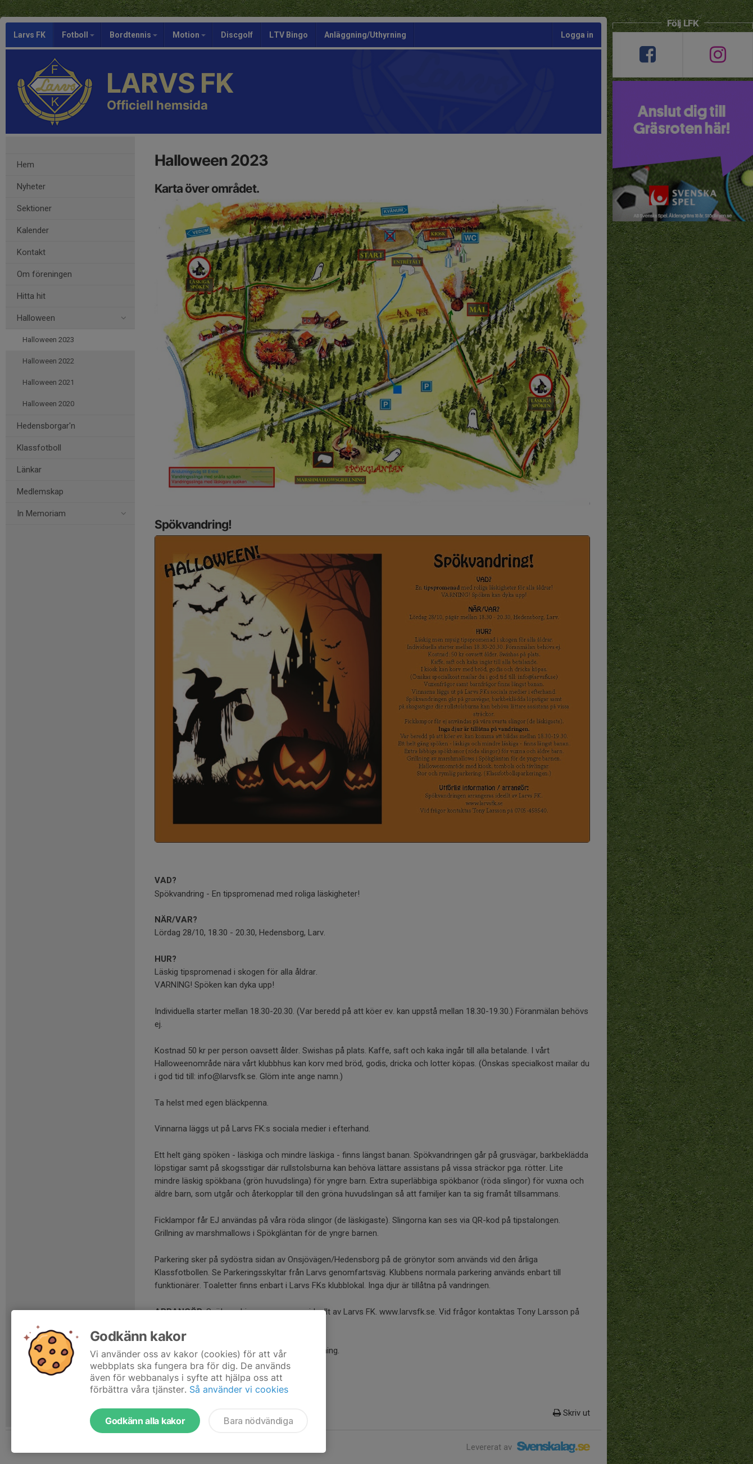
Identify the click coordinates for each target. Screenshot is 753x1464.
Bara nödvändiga (258, 1420)
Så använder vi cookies (238, 1389)
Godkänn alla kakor (145, 1420)
